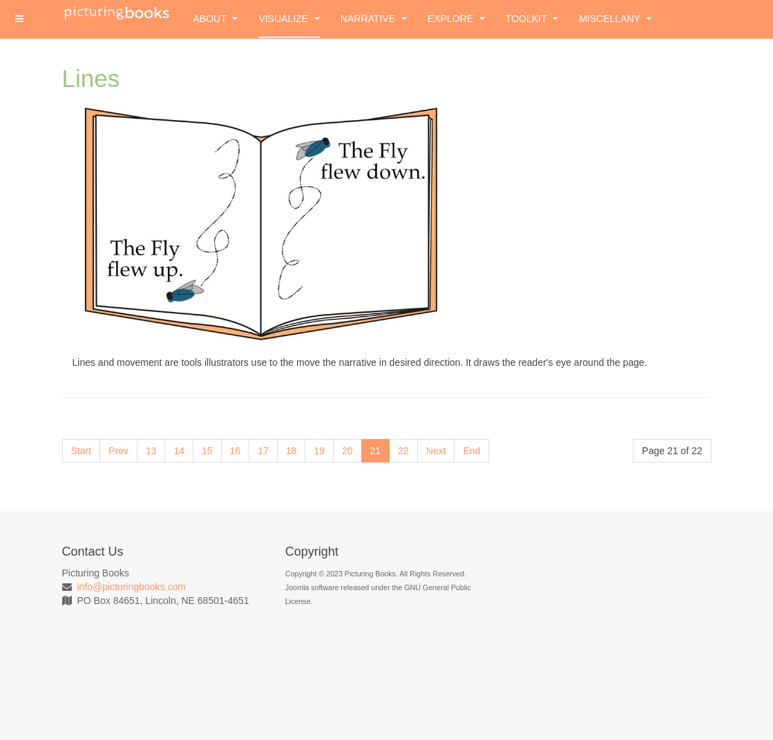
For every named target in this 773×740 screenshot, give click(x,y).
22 (403, 450)
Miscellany (615, 18)
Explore (456, 18)
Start (81, 450)
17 (263, 450)
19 (319, 450)
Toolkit (532, 18)
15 (207, 450)
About (215, 18)
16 (235, 450)
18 (291, 450)
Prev (118, 450)
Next (436, 450)
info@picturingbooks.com (131, 586)
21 (375, 450)
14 (178, 450)
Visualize (288, 18)
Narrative (374, 18)
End (471, 450)
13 (151, 450)
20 (347, 450)
